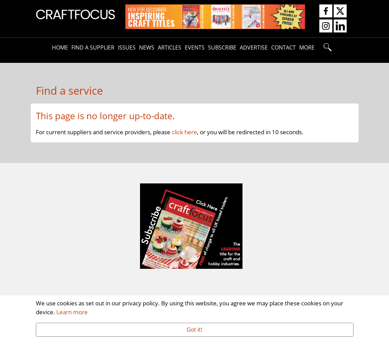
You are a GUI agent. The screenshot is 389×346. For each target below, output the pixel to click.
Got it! (194, 329)
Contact (283, 47)
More (307, 47)
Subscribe (222, 47)
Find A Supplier (92, 47)
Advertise (254, 47)
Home (60, 47)
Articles (169, 47)
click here (184, 132)
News (146, 47)
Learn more (72, 312)
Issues (127, 47)
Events (195, 47)
